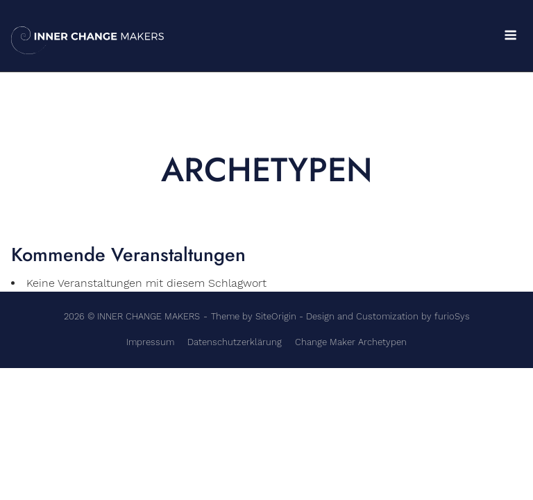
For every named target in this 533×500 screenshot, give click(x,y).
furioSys (452, 316)
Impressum (150, 342)
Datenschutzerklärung (234, 342)
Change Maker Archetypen (351, 342)
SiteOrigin (275, 316)
